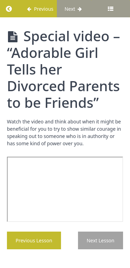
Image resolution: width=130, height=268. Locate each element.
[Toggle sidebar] (110, 8)
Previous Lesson (34, 240)
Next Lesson (100, 240)
